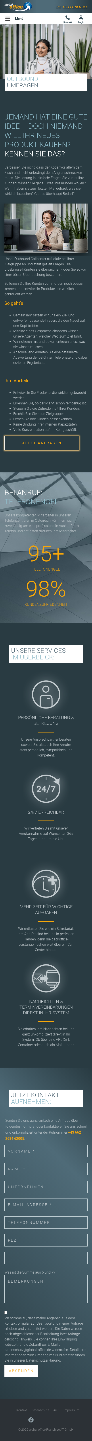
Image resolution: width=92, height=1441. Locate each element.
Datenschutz (40, 1410)
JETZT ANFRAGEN (41, 443)
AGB (56, 1410)
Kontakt (21, 1410)
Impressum (71, 1410)
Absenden (21, 1371)
